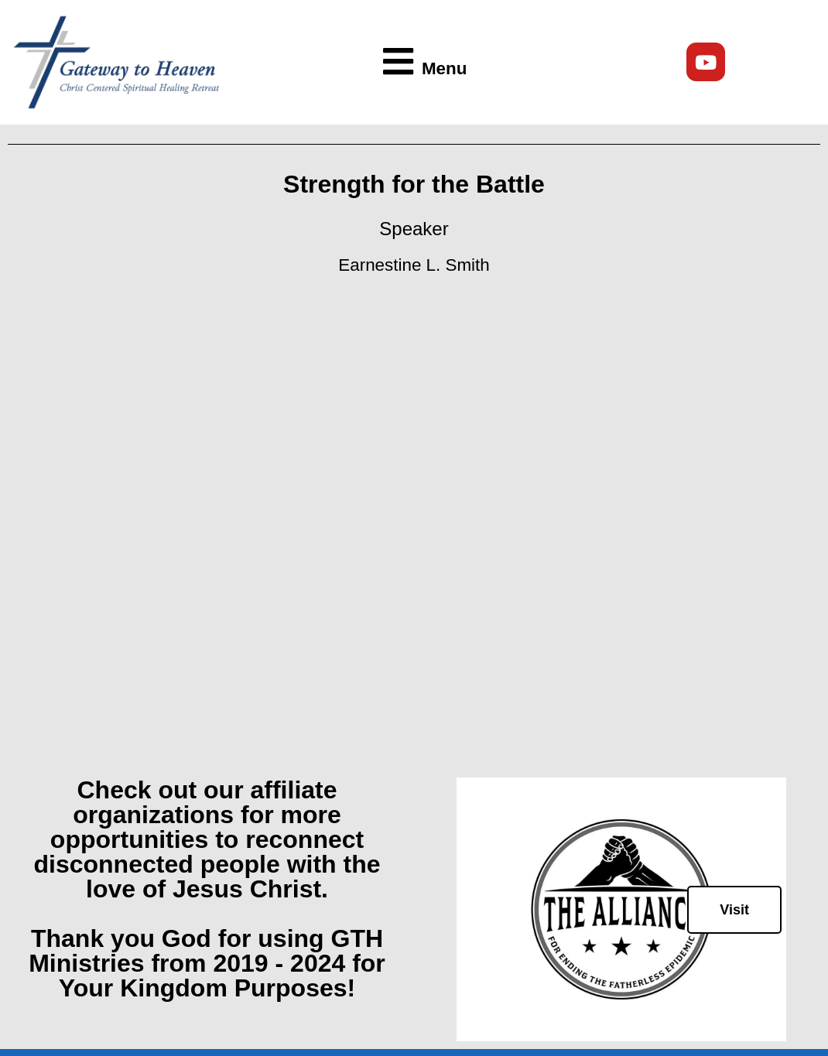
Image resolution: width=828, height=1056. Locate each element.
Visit (734, 910)
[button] (420, 62)
